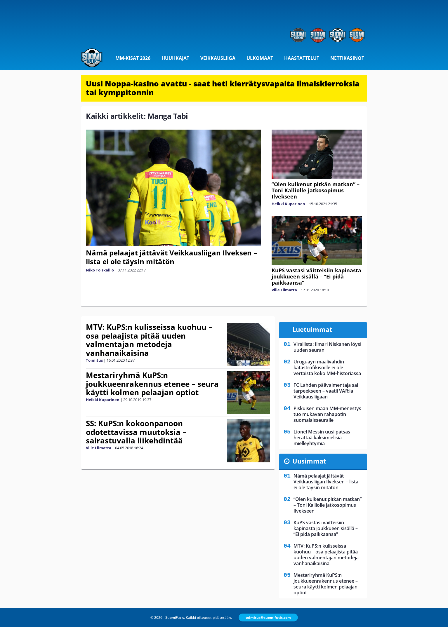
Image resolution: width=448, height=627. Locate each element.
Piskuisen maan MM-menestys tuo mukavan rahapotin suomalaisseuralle (327, 414)
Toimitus (94, 360)
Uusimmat (309, 461)
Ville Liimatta (284, 289)
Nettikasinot (347, 58)
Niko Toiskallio (100, 270)
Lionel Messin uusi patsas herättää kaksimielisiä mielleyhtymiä (322, 438)
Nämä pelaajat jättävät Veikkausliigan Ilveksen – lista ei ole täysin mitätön (171, 257)
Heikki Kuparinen (288, 203)
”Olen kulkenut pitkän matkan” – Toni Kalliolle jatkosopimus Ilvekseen (316, 190)
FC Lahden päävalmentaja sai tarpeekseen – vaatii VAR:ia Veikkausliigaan (326, 391)
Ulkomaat (259, 58)
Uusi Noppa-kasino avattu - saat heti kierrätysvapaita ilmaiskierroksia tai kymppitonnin (223, 87)
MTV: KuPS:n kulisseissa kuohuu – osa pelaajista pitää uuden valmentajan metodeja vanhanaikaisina (149, 340)
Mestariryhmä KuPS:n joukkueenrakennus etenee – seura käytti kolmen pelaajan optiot (152, 384)
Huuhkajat (175, 58)
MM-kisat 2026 (132, 58)
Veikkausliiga (217, 58)
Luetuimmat (312, 329)
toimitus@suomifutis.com (268, 617)
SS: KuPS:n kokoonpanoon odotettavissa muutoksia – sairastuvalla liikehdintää (136, 432)
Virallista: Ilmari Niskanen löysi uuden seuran (327, 347)
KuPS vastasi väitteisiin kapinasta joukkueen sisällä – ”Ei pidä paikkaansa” (316, 276)
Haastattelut (301, 58)
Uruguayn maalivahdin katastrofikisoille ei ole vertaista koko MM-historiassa (327, 367)
